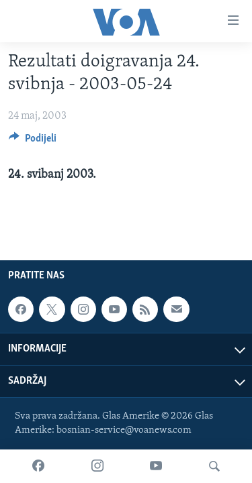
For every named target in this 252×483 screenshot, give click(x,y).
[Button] (32, 141)
